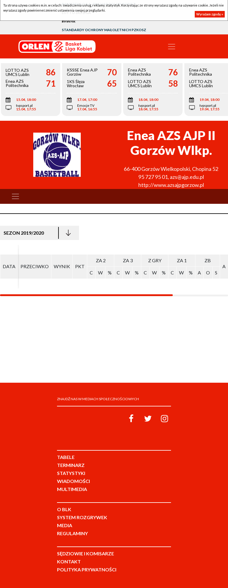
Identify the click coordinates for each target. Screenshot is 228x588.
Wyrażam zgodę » (209, 14)
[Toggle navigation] (171, 47)
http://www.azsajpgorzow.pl (171, 185)
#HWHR (68, 21)
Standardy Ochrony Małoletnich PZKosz (104, 30)
